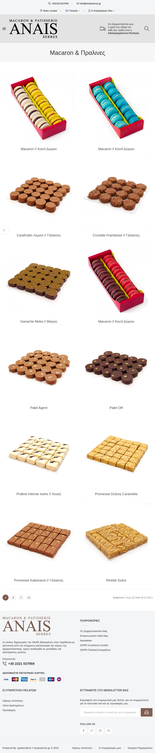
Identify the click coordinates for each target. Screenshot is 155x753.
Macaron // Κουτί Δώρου (39, 149)
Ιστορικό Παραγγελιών (140, 747)
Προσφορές (9, 710)
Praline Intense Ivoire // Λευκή (39, 494)
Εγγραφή (146, 712)
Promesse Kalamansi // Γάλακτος (38, 580)
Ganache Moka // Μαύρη (38, 321)
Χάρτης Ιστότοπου (13, 700)
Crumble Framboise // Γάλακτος (116, 235)
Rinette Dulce (116, 580)
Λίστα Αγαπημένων (13, 705)
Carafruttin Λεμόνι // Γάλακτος (39, 235)
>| (29, 597)
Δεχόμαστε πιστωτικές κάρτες (24, 673)
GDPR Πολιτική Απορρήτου (95, 649)
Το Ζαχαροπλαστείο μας (93, 631)
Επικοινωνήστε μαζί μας (94, 635)
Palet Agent (38, 407)
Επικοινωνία (9, 659)
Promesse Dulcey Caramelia (116, 494)
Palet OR (116, 407)
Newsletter (86, 640)
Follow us (87, 724)
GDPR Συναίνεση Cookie (94, 645)
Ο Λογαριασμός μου (110, 747)
